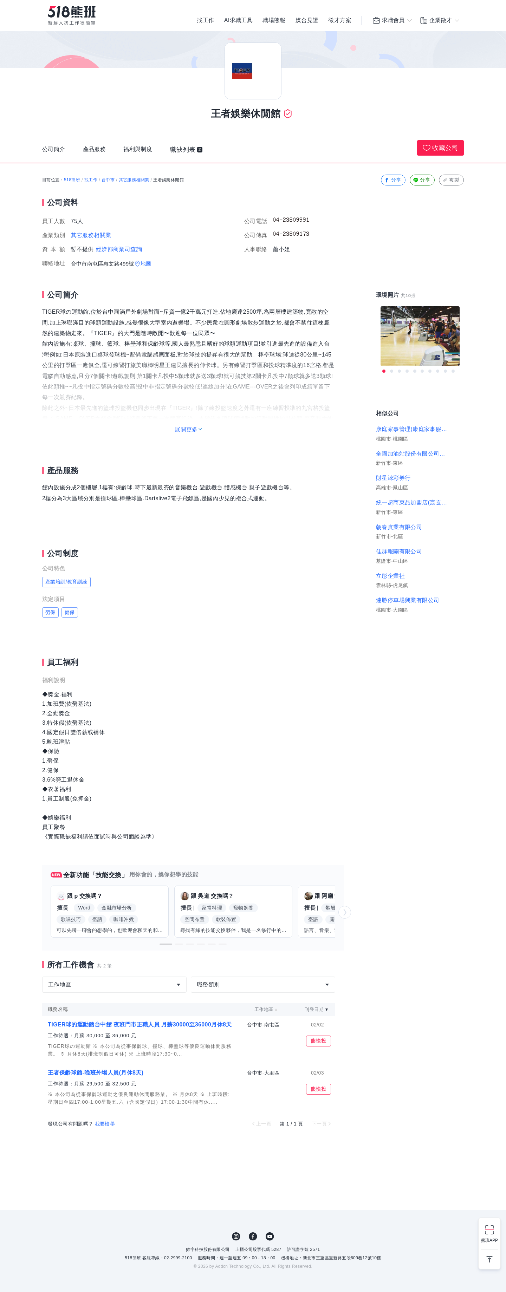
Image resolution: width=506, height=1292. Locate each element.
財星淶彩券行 (393, 478)
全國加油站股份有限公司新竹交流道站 (412, 454)
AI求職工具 (238, 21)
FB (253, 1236)
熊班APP (489, 1240)
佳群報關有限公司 (399, 551)
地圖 (146, 264)
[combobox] (114, 985)
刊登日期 (314, 1009)
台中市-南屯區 (263, 1024)
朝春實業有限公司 (399, 527)
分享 (392, 180)
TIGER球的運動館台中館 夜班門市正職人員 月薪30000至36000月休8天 (140, 1024)
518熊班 (72, 179)
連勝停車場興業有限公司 (407, 600)
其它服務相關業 (134, 179)
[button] (166, 944)
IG (236, 1236)
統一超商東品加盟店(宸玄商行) (412, 502)
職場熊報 (274, 21)
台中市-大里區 (263, 1073)
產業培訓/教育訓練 (66, 582)
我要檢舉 (105, 1124)
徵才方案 (339, 21)
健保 (70, 612)
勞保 (50, 612)
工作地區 (263, 1009)
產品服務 (99, 151)
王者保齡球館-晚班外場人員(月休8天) (95, 1073)
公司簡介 (55, 151)
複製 (450, 180)
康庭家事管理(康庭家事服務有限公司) (412, 429)
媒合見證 (307, 21)
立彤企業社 (390, 576)
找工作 (205, 21)
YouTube (270, 1236)
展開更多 (186, 429)
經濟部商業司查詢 (119, 249)
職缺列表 (195, 151)
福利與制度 (145, 151)
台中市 (108, 179)
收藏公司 (440, 148)
